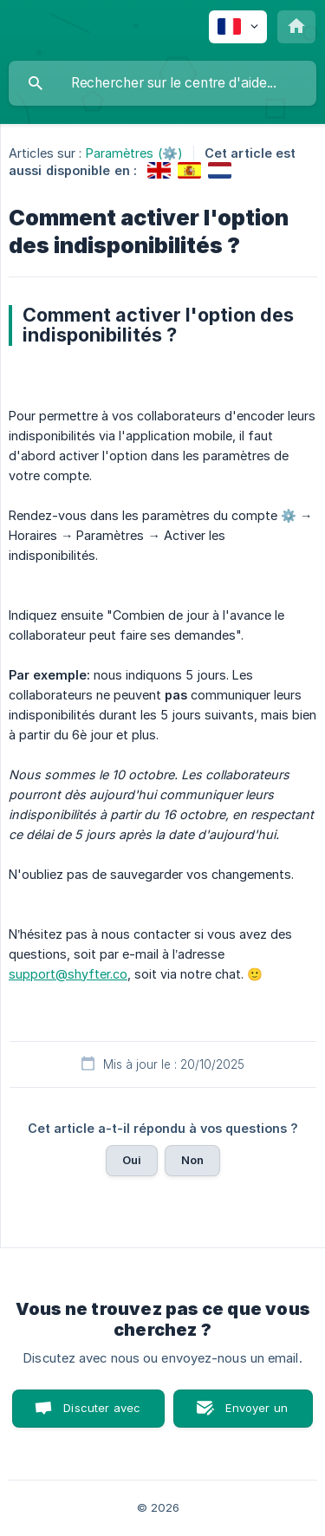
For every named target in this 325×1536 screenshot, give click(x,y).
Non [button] (192, 1160)
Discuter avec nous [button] (101, 1414)
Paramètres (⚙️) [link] (134, 153)
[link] (159, 170)
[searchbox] (162, 83)
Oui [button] (131, 1160)
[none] (238, 26)
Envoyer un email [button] (256, 1414)
